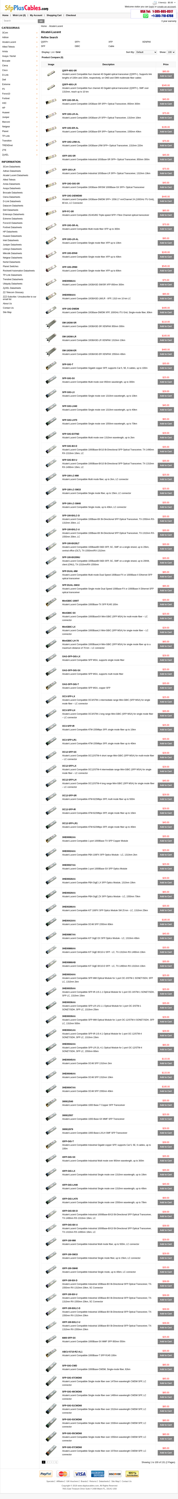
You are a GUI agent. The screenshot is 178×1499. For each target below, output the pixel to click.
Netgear (6, 126)
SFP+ (77, 42)
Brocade (6, 61)
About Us (7, 303)
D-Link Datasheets (12, 201)
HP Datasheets (10, 231)
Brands (84, 1481)
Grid (58, 52)
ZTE (4, 150)
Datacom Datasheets (13, 205)
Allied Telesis (8, 47)
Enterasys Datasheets (13, 214)
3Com (5, 32)
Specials (50, 1481)
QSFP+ (44, 42)
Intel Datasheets (11, 240)
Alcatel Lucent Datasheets (15, 175)
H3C (4, 103)
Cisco (5, 70)
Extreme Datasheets (13, 218)
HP (3, 108)
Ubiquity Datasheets (12, 283)
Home (5, 15)
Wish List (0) (19, 15)
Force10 (6, 93)
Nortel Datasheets (11, 262)
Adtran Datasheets (12, 171)
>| (56, 1462)
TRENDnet (7, 145)
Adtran (5, 37)
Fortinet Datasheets (12, 227)
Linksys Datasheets (12, 249)
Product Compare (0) (52, 57)
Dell (4, 79)
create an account (166, 6)
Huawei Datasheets (12, 236)
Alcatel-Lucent (9, 42)
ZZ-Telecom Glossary (13, 292)
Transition (7, 140)
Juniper (5, 117)
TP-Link (6, 136)
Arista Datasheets (11, 184)
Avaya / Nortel (9, 56)
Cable (111, 46)
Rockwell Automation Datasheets (19, 270)
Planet (5, 131)
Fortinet (6, 98)
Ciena (5, 65)
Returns (93, 1481)
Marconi (6, 122)
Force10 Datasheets (12, 223)
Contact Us (8, 308)
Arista (5, 51)
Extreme (6, 84)
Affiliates (60, 1481)
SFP (43, 46)
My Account (36, 15)
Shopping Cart (54, 15)
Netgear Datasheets (12, 257)
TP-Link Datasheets (12, 275)
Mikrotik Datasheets (12, 253)
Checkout (71, 15)
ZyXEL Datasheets (12, 288)
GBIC (77, 46)
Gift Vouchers (72, 1481)
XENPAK (146, 42)
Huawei (5, 112)
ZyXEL (5, 155)
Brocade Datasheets (13, 192)
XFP (111, 42)
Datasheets (104, 1481)
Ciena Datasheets (11, 197)
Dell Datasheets (10, 210)
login (151, 6)
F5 (3, 89)
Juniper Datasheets (12, 244)
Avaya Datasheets (11, 188)
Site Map (7, 312)
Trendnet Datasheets (13, 279)
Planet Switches (10, 266)
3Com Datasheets (11, 166)
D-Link (5, 75)
